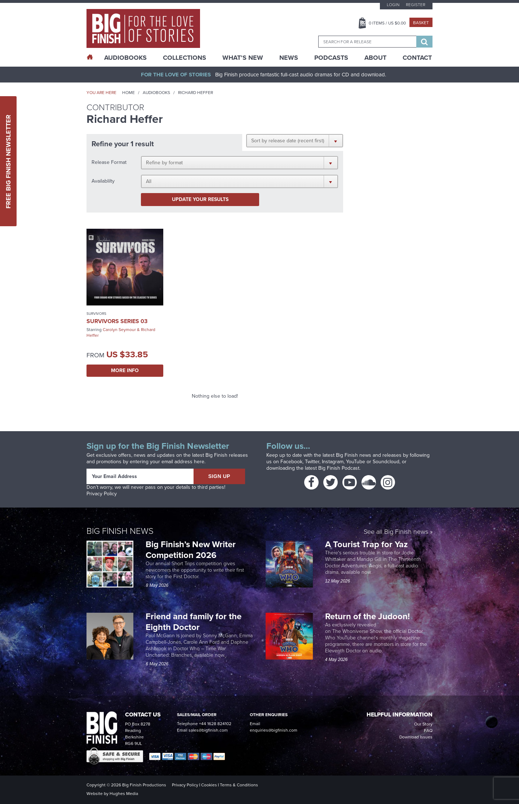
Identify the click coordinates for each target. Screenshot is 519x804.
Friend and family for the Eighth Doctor (193, 622)
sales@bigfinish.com (208, 730)
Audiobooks (156, 92)
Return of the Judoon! (368, 616)
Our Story (423, 724)
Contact (417, 57)
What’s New (242, 57)
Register (415, 5)
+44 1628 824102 (215, 723)
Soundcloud (386, 461)
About (375, 57)
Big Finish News (120, 530)
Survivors (96, 313)
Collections (184, 57)
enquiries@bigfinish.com (273, 730)
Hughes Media (124, 793)
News (288, 57)
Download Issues (415, 737)
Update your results (200, 199)
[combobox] (367, 42)
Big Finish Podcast (338, 468)
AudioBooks (125, 57)
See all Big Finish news (396, 532)
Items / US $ (387, 23)
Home (128, 92)
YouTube (355, 461)
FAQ (428, 730)
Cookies (209, 785)
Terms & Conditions (239, 785)
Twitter (312, 461)
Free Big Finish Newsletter (8, 161)
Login (393, 5)
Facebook (291, 461)
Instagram (332, 461)
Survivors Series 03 (116, 321)
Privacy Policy (101, 493)
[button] (294, 140)
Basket (421, 22)
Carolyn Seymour (119, 329)
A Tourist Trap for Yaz (366, 544)
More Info (125, 370)
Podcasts (331, 57)
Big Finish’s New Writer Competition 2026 (191, 550)
